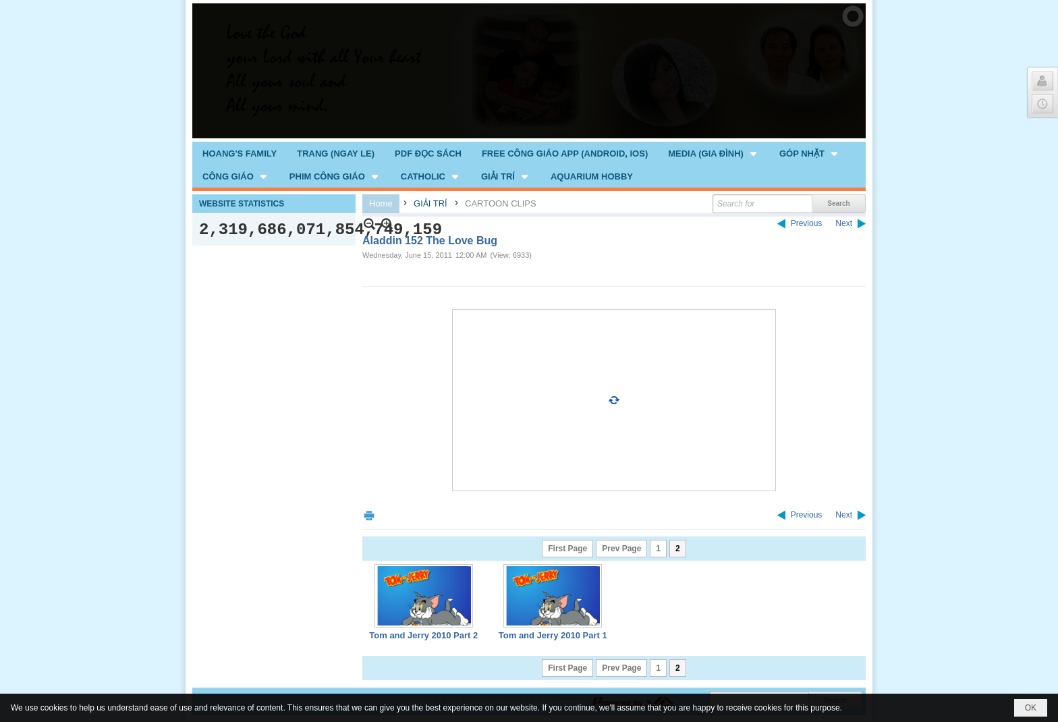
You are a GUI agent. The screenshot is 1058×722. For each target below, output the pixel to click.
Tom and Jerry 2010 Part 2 (423, 635)
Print (369, 515)
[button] (713, 153)
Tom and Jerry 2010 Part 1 (553, 635)
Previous (807, 223)
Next (843, 223)
